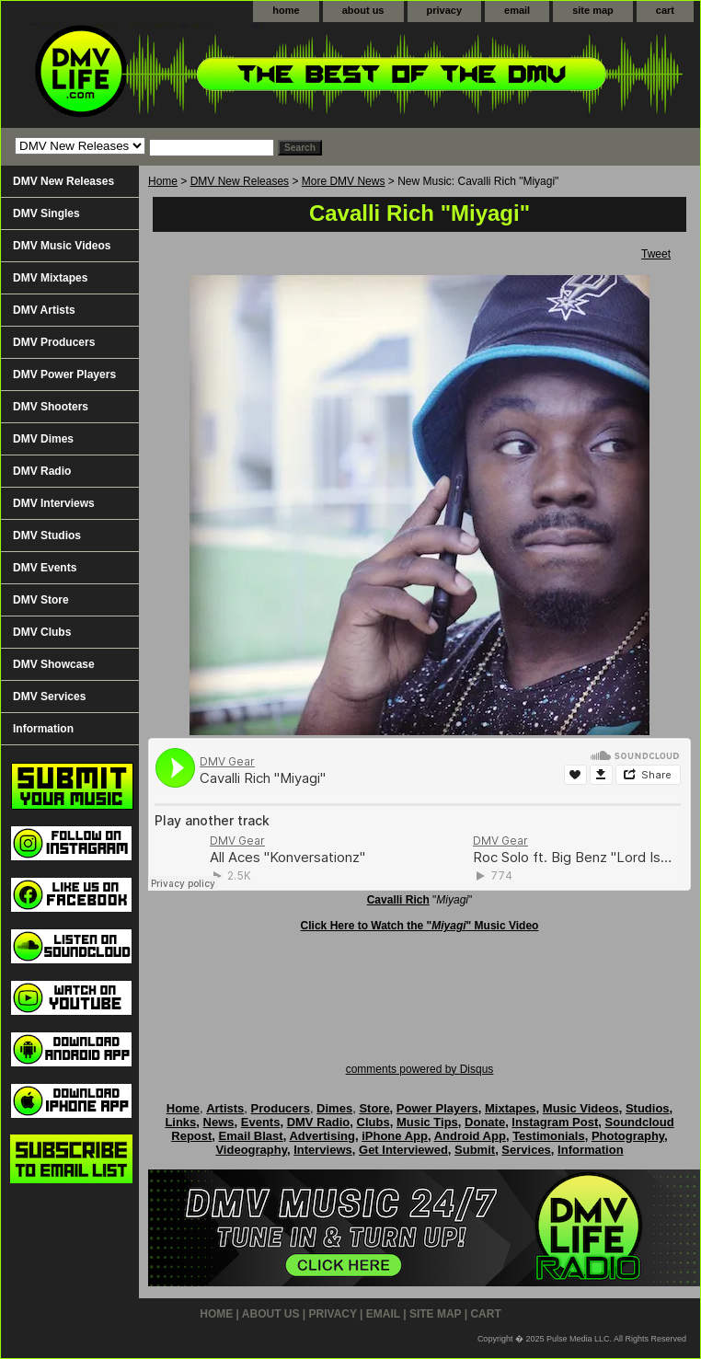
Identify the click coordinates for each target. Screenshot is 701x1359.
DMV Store (41, 599)
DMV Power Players (64, 374)
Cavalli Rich (398, 899)
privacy (445, 10)
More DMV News (343, 181)
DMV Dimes (43, 438)
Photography (628, 1136)
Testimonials (548, 1136)
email (517, 10)
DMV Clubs (42, 632)
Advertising (322, 1136)
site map (593, 10)
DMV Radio (42, 471)
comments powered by (420, 1069)
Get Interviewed (403, 1150)
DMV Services (49, 696)
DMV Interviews (54, 503)
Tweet (656, 254)
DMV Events (44, 567)
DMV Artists (44, 310)
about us (363, 10)
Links (180, 1122)
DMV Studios (47, 535)
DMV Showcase (54, 664)
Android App (470, 1136)
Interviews (322, 1150)
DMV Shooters (50, 406)
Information (43, 728)
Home (163, 181)
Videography (251, 1150)
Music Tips (427, 1122)
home (285, 10)
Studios (648, 1108)
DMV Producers (54, 342)
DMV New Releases (239, 181)
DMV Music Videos (61, 245)
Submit (474, 1150)
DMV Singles (46, 213)
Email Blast (251, 1136)
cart (665, 10)
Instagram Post (554, 1122)
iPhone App (395, 1136)
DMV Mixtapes (50, 277)
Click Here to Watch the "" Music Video (420, 925)
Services (526, 1150)
